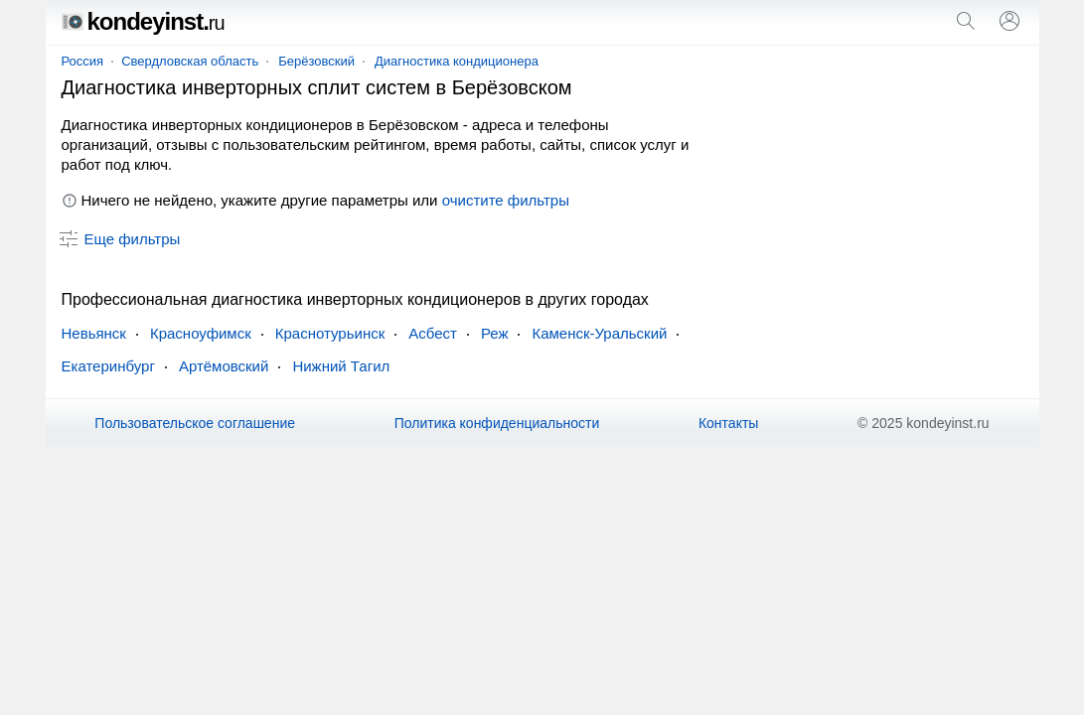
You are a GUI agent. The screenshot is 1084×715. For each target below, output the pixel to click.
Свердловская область (189, 61)
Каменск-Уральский (599, 333)
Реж (495, 333)
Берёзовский (316, 61)
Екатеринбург (108, 366)
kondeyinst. (143, 21)
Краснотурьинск (330, 333)
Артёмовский (224, 366)
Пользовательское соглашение (194, 423)
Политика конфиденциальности (497, 423)
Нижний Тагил (340, 366)
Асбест (432, 333)
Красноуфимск (200, 333)
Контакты (728, 423)
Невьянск (94, 333)
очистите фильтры (505, 200)
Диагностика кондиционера (457, 61)
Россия (83, 61)
